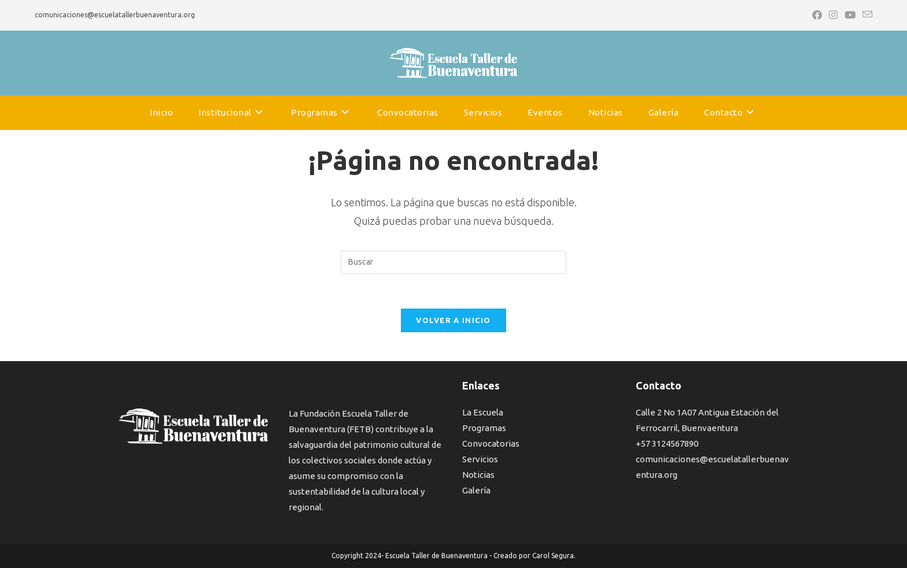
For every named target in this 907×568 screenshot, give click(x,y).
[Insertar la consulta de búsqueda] (453, 262)
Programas (484, 428)
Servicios (480, 459)
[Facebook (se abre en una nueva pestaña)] (817, 15)
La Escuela (482, 412)
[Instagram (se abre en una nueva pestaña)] (833, 15)
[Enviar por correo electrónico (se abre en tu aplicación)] (865, 15)
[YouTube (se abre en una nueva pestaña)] (850, 15)
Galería (476, 490)
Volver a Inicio (453, 320)
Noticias (478, 475)
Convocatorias (490, 443)
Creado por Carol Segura (533, 555)
